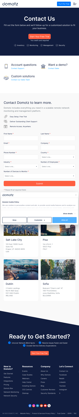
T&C (75, 413)
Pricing (6, 384)
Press (43, 382)
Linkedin (62, 382)
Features (7, 377)
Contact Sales (53, 68)
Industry (7, 162)
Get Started (8, 373)
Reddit (61, 378)
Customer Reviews (48, 389)
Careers (44, 378)
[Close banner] (76, 195)
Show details (68, 213)
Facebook (63, 375)
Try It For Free (63, 4)
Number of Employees (50, 162)
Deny (14, 220)
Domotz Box (8, 388)
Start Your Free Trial (39, 36)
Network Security (10, 396)
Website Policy (25, 413)
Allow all (64, 220)
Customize (39, 220)
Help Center (27, 382)
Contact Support (17, 68)
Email (6, 143)
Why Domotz (46, 375)
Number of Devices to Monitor (16, 171)
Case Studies (27, 375)
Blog (42, 386)
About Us (44, 371)
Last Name (45, 134)
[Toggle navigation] (75, 3)
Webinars (25, 378)
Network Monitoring (11, 392)
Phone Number (10, 152)
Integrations (8, 381)
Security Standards (48, 393)
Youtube (62, 386)
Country (44, 152)
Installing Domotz (28, 386)
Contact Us (63, 371)
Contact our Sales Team (20, 80)
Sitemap (25, 393)
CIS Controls (27, 389)
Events (24, 371)
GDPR (69, 413)
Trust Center (61, 413)
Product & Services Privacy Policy (43, 413)
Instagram (63, 389)
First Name (8, 134)
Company (45, 143)
